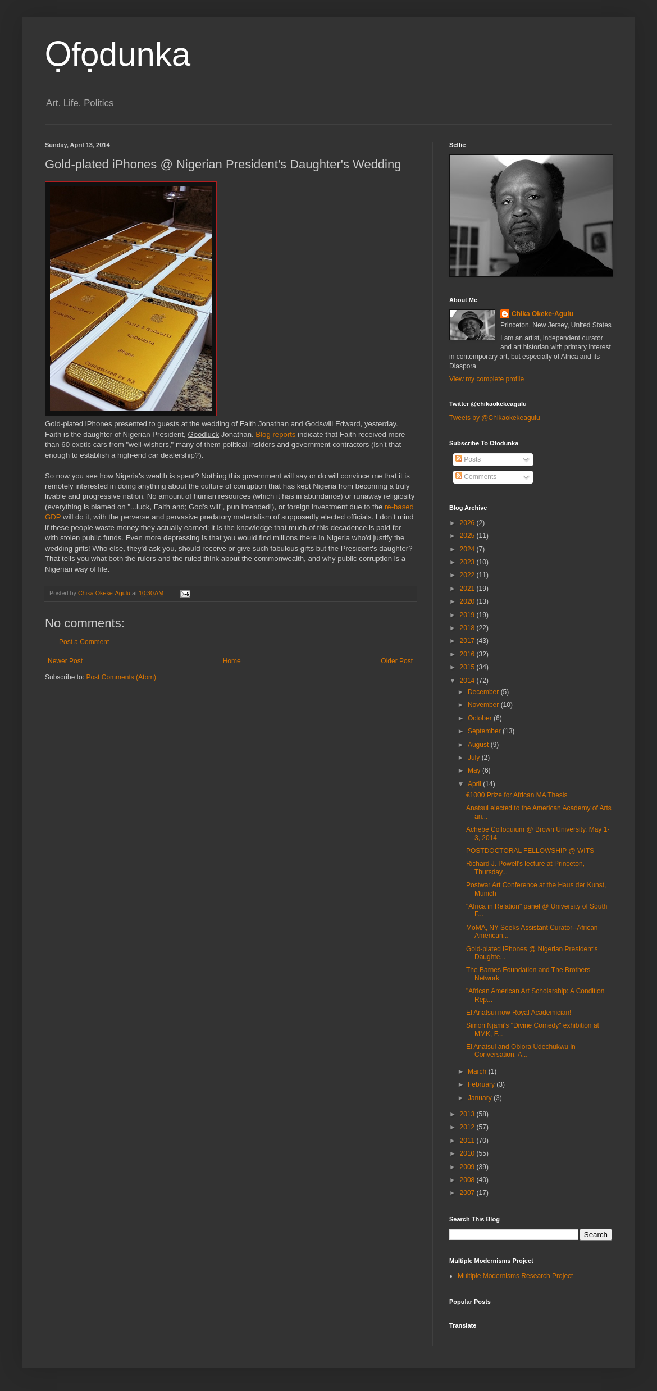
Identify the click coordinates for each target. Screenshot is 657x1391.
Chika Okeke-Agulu (542, 314)
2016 (468, 654)
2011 (468, 1140)
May (475, 770)
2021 (468, 588)
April (475, 784)
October (481, 718)
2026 (468, 523)
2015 (468, 667)
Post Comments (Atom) (121, 677)
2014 (468, 681)
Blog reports (275, 434)
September (485, 731)
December (484, 692)
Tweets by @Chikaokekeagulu (494, 418)
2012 (468, 1127)
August (479, 745)
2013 (468, 1114)
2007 (468, 1193)
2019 (468, 615)
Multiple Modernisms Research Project (515, 1276)
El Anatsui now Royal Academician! (518, 1012)
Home (232, 661)
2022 (468, 575)
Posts (468, 459)
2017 (468, 641)
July (475, 757)
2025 (468, 536)
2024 (468, 549)
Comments (475, 477)
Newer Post (65, 661)
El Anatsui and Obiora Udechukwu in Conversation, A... (521, 1051)
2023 (468, 562)
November (484, 705)
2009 (468, 1167)
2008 (468, 1180)
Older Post (397, 661)
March (478, 1071)
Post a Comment (84, 642)
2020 (468, 601)
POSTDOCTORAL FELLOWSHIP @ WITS (530, 851)
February (482, 1084)
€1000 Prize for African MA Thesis (517, 795)
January (481, 1098)
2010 (468, 1153)
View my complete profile (486, 379)
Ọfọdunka (117, 54)
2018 (468, 628)
